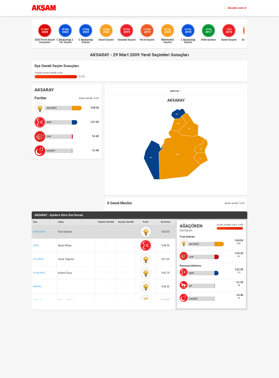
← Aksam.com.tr (235, 8)
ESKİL (36, 298)
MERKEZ (37, 339)
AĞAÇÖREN (39, 285)
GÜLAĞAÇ (38, 312)
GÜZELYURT (39, 326)
